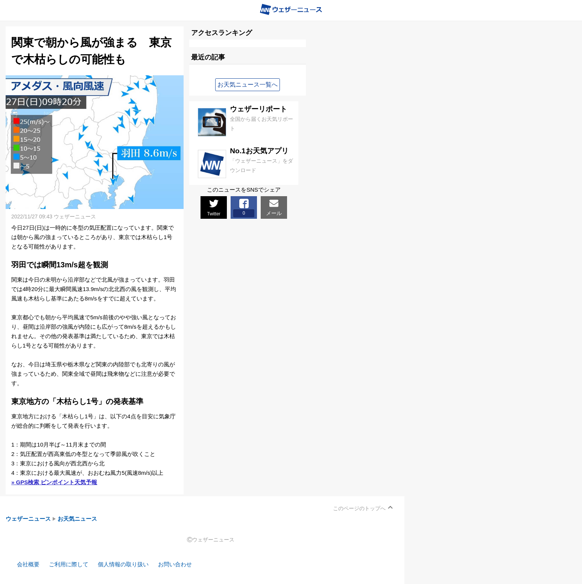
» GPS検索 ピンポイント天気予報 (54, 482)
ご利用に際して (68, 564)
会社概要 (28, 564)
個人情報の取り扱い (123, 564)
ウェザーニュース (28, 518)
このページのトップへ (359, 508)
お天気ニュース (77, 518)
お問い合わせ (175, 564)
